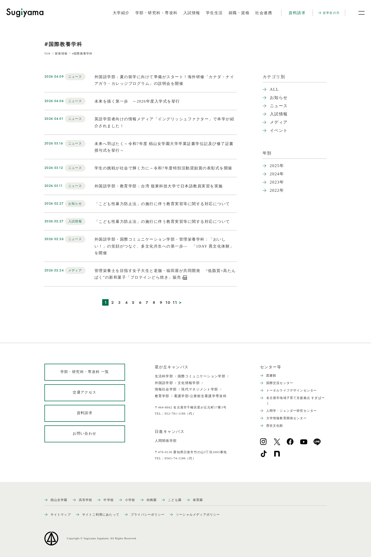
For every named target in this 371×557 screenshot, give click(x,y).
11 (175, 302)
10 (168, 302)
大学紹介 (121, 13)
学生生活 (214, 13)
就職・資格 (239, 13)
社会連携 (263, 13)
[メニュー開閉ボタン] (358, 13)
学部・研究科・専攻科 (156, 13)
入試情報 (191, 13)
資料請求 (297, 13)
